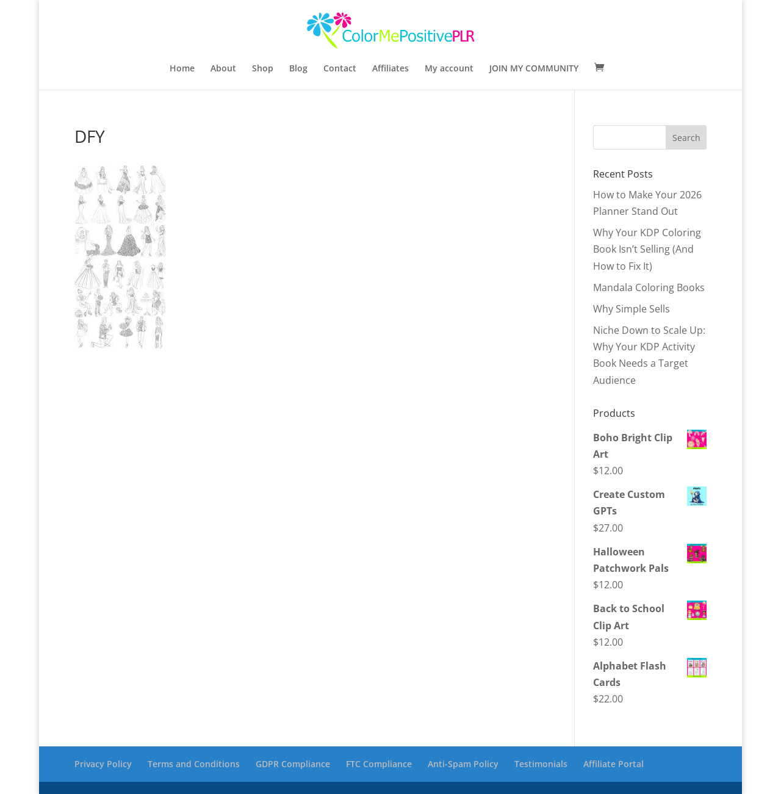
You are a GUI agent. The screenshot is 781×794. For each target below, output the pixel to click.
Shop (262, 69)
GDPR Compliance (293, 764)
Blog (298, 69)
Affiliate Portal (613, 764)
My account (449, 69)
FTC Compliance (379, 764)
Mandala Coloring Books (649, 287)
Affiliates (390, 69)
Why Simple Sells (631, 309)
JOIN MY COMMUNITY (533, 69)
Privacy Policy (103, 764)
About (223, 69)
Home (182, 69)
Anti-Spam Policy (463, 764)
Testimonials (540, 764)
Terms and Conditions (194, 764)
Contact (339, 69)
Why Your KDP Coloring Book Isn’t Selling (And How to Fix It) (647, 249)
